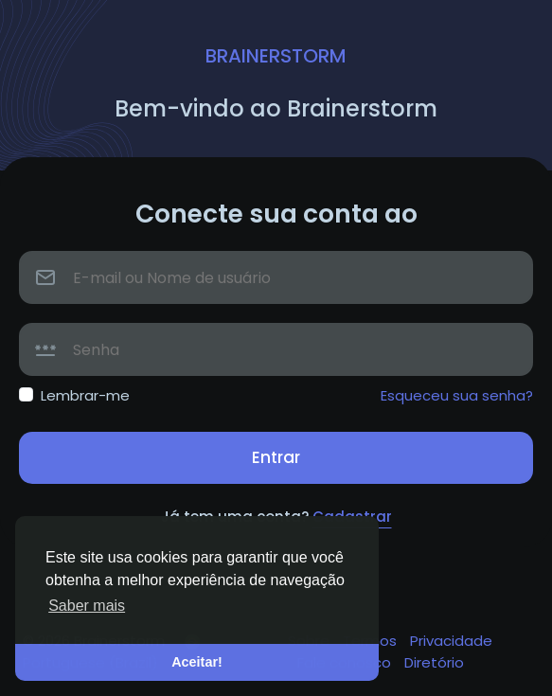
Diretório (434, 662)
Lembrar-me (85, 395)
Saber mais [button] (86, 606)
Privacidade (451, 641)
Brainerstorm (276, 56)
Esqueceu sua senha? (457, 395)
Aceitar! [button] (197, 661)
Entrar (276, 457)
